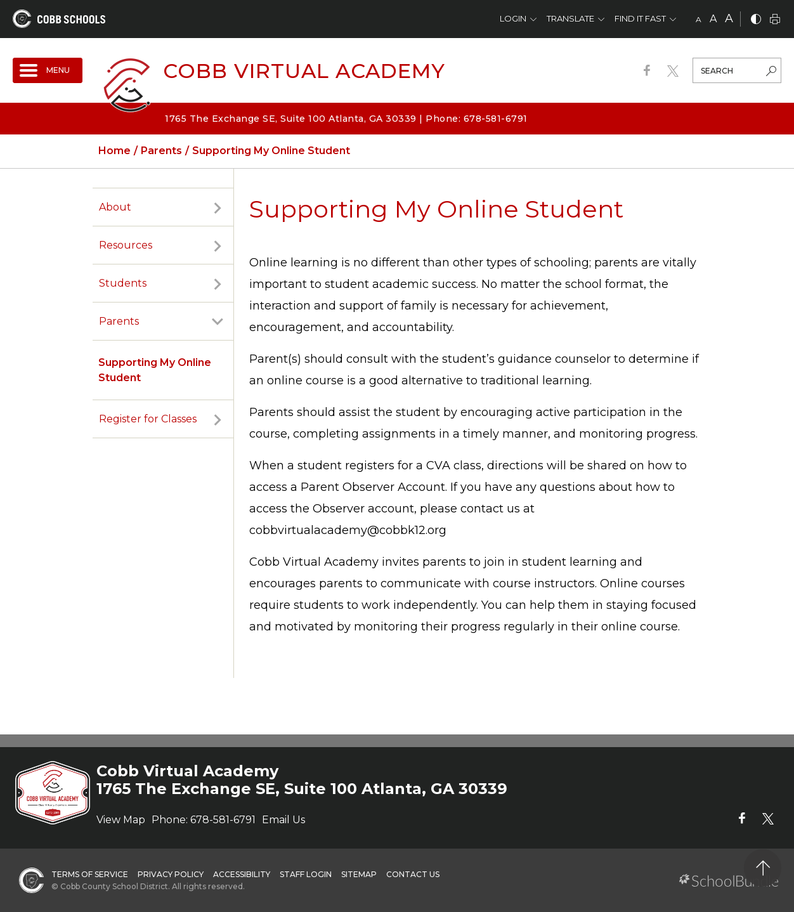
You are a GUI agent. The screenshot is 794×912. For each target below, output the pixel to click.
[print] (775, 20)
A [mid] (713, 19)
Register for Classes (148, 419)
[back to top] (762, 868)
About (115, 207)
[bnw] (756, 20)
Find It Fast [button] (640, 18)
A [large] (729, 18)
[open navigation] (47, 70)
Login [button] (513, 18)
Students (122, 283)
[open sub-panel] (217, 207)
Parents (119, 321)
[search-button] (771, 72)
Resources (125, 245)
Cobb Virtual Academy (304, 70)
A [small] (698, 19)
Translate (570, 18)
